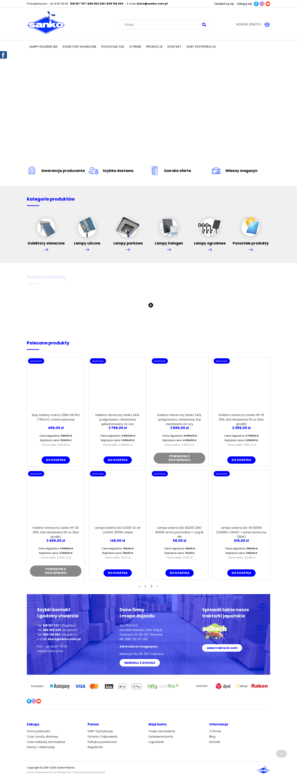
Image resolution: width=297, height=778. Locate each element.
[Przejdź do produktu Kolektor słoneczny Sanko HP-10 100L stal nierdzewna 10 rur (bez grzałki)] (241, 386)
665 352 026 (96, 4)
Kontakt (214, 742)
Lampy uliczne (87, 228)
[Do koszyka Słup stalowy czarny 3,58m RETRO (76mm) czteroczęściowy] (56, 460)
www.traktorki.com (222, 648)
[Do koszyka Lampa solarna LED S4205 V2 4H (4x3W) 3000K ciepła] (118, 573)
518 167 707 (78, 4)
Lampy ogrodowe (210, 228)
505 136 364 (115, 4)
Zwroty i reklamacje (41, 747)
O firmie (215, 731)
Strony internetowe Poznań (42, 772)
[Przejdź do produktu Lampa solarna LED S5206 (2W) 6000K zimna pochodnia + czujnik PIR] (179, 498)
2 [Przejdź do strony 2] (151, 586)
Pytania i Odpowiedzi (102, 737)
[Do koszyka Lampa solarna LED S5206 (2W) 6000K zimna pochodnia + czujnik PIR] (179, 573)
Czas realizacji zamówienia (46, 742)
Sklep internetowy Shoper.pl (89, 772)
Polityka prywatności (102, 742)
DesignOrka (65, 772)
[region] (148, 105)
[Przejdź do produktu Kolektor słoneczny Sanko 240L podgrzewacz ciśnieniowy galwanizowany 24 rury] (117, 386)
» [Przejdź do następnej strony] (157, 586)
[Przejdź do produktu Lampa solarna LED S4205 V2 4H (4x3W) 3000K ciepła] (117, 498)
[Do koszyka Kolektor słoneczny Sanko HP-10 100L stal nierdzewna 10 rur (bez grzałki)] (241, 460)
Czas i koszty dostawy (42, 737)
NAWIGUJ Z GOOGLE (139, 663)
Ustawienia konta (160, 737)
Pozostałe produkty (251, 228)
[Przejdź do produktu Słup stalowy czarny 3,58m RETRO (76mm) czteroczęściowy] (55, 386)
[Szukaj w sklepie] (160, 24)
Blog (212, 737)
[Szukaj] (204, 24)
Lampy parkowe (128, 228)
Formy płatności (38, 731)
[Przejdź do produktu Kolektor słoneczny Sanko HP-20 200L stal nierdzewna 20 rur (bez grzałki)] (55, 498)
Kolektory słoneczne (46, 228)
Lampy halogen (168, 228)
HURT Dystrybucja (100, 731)
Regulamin (95, 747)
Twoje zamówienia (161, 731)
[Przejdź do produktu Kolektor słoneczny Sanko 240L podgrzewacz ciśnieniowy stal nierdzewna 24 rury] (179, 386)
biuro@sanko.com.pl (152, 4)
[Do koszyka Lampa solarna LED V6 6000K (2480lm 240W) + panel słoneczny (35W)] (241, 573)
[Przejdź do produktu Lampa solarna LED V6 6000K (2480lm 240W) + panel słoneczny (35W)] (241, 498)
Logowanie (156, 742)
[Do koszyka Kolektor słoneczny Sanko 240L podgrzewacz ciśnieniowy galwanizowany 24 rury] (118, 460)
